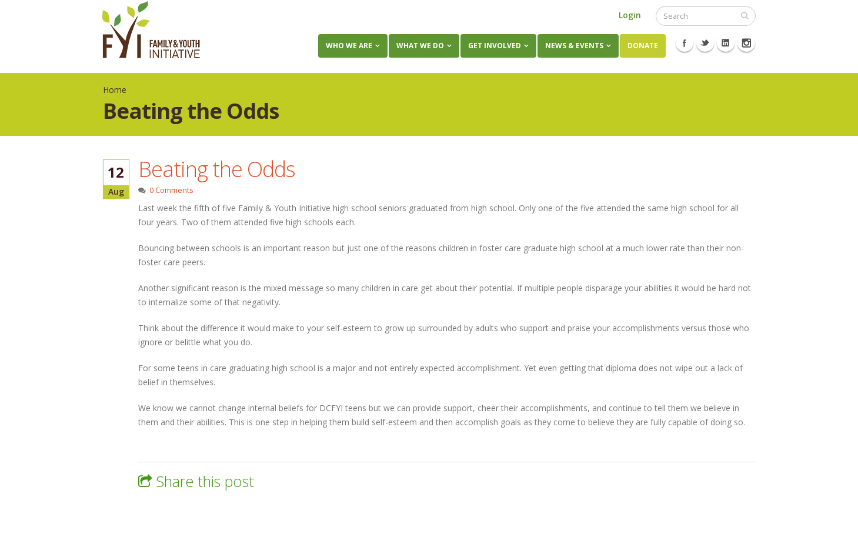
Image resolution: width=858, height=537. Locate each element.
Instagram (746, 43)
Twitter (705, 43)
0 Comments (171, 190)
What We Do (420, 46)
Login (630, 15)
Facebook (684, 43)
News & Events (574, 46)
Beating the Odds (216, 169)
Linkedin (726, 43)
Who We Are (349, 46)
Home (114, 89)
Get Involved (494, 46)
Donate (642, 46)
